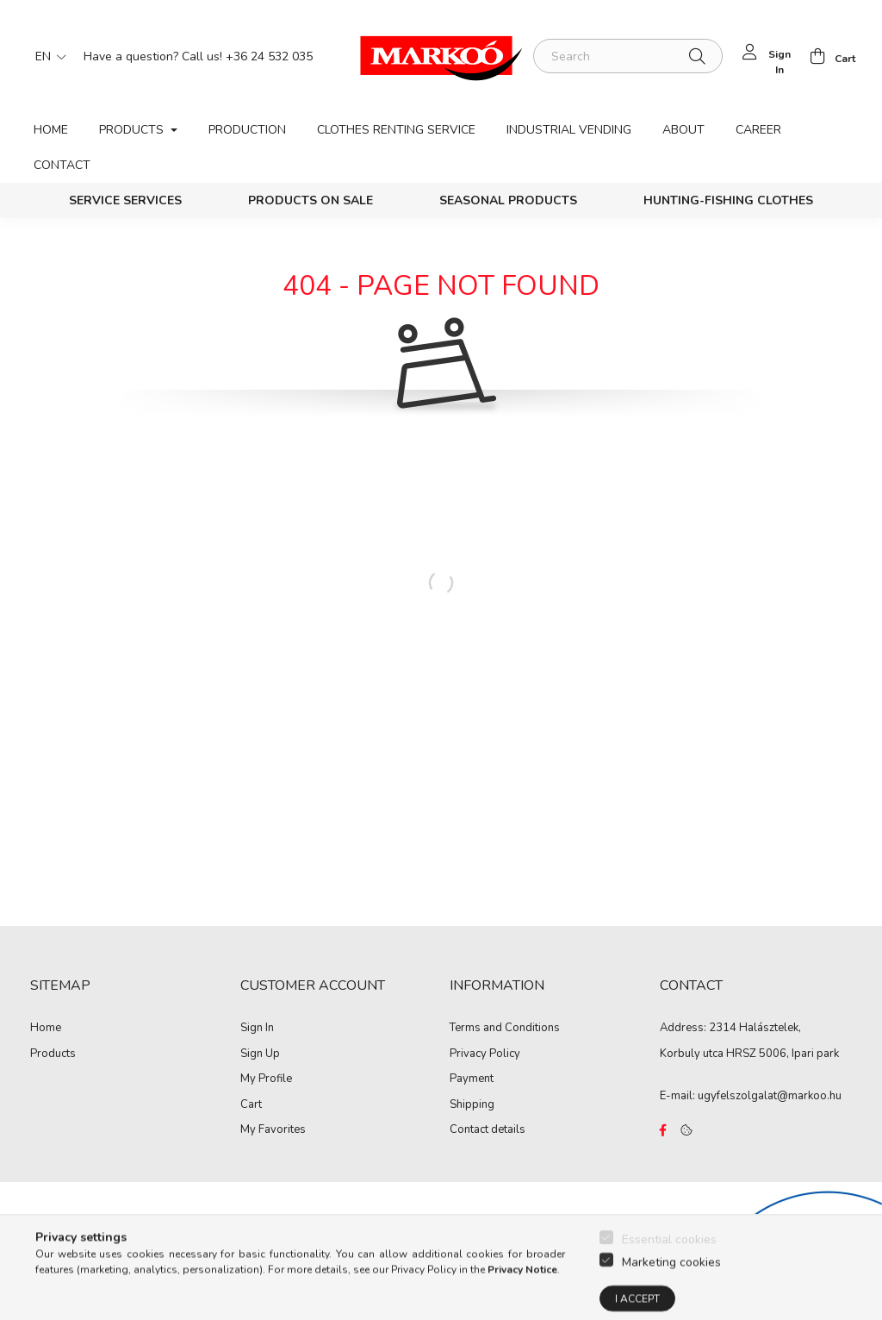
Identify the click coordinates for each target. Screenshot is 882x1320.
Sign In (257, 1028)
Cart (251, 1105)
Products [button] (133, 130)
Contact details (487, 1130)
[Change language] (46, 56)
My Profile (266, 1079)
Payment (472, 1079)
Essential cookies (669, 1296)
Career (758, 130)
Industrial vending (568, 130)
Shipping (472, 1105)
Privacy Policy (485, 1054)
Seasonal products (508, 200)
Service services (125, 200)
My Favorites (273, 1130)
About (683, 130)
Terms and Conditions (505, 1028)
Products (53, 1054)
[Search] (628, 56)
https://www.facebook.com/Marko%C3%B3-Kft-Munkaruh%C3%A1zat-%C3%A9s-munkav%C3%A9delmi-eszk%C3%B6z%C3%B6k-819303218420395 (663, 1130)
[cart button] (827, 56)
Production (247, 130)
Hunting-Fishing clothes (728, 200)
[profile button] (765, 56)
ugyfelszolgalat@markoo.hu (770, 1096)
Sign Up (260, 1054)
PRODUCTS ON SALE (310, 200)
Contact (62, 165)
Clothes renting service (396, 130)
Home (51, 130)
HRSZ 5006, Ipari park (782, 1053)
